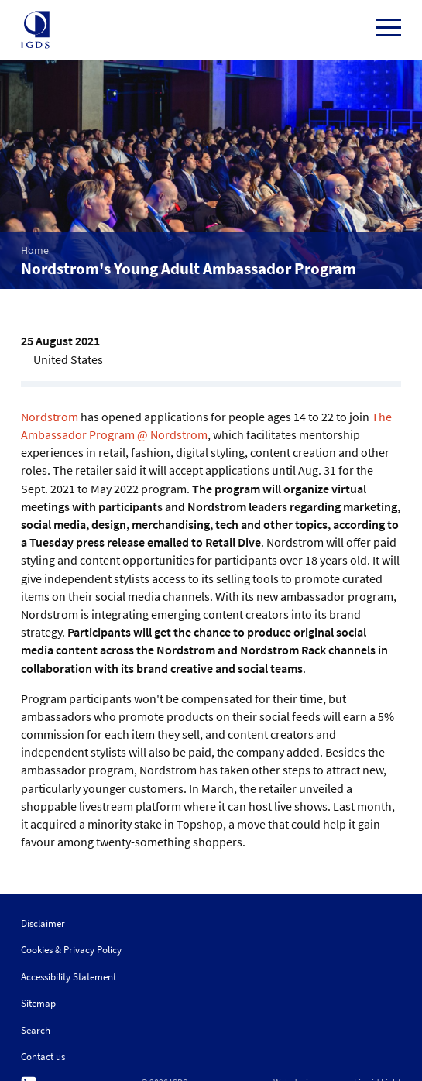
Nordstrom (49, 416)
